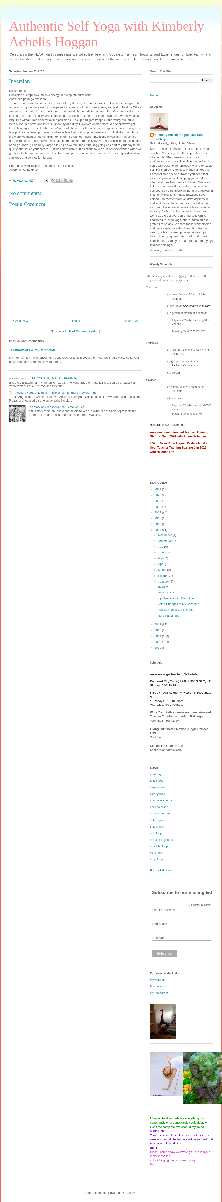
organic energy (160, 813)
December (165, 535)
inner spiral (157, 787)
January (164, 581)
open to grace (159, 807)
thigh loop (156, 859)
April (161, 564)
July (161, 546)
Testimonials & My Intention (32, 350)
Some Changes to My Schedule (178, 604)
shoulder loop (159, 846)
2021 (158, 489)
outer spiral (157, 820)
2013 (158, 624)
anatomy (156, 774)
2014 (158, 530)
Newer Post (20, 320)
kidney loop (157, 794)
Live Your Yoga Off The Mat (175, 609)
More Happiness (168, 615)
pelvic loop (157, 826)
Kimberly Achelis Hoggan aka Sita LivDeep (179, 137)
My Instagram (159, 993)
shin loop (156, 833)
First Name (159, 924)
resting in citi (165, 592)
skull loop (156, 853)
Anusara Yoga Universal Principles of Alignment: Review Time (56, 392)
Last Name (159, 938)
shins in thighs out (162, 840)
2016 (158, 518)
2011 (158, 636)
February (164, 575)
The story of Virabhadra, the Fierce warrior (56, 407)
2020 (158, 495)
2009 (158, 647)
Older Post (131, 320)
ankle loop (157, 780)
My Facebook (159, 986)
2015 (158, 524)
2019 (158, 500)
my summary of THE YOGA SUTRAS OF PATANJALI (44, 378)
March (162, 570)
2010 (158, 642)
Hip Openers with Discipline (175, 598)
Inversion (163, 586)
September (165, 540)
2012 (158, 630)
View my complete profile (166, 250)
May (161, 558)
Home (76, 320)
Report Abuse (161, 870)
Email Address (163, 910)
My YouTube (158, 980)
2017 (158, 512)
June (161, 552)
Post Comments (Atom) (84, 331)
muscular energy (161, 800)
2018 (158, 506)
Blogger (130, 1192)
